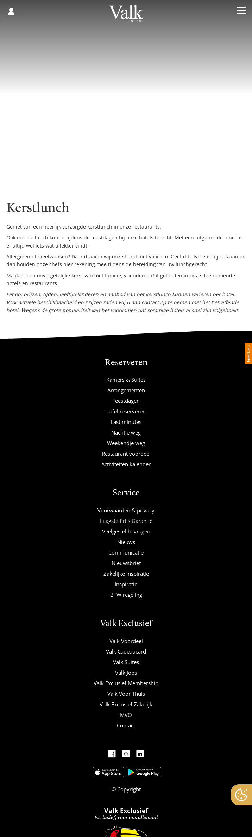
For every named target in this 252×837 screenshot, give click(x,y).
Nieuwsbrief (126, 563)
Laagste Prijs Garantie (126, 520)
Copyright (128, 789)
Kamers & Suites (126, 379)
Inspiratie (126, 584)
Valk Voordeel (126, 640)
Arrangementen (126, 390)
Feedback (248, 353)
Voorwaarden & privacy (126, 510)
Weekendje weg (126, 442)
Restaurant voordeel (126, 453)
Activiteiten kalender (126, 464)
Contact (126, 725)
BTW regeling (126, 594)
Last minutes (126, 421)
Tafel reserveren (126, 411)
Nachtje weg (126, 432)
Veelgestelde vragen (126, 531)
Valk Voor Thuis (126, 693)
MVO (126, 714)
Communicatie (126, 552)
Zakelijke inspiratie (126, 573)
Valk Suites (126, 662)
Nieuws (126, 541)
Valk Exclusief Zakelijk (126, 704)
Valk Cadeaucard (126, 651)
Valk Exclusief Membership (126, 683)
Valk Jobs (126, 672)
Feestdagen (126, 400)
